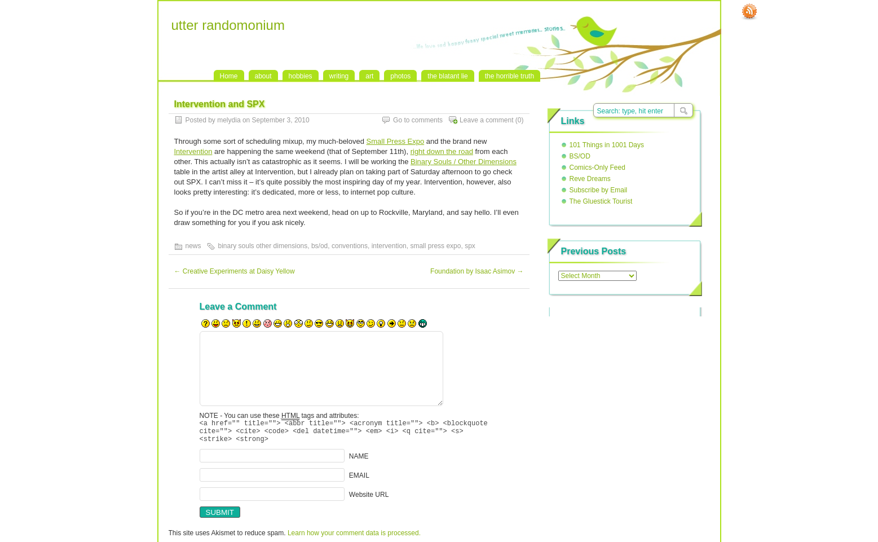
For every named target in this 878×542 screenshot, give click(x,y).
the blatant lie (447, 76)
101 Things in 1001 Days (607, 145)
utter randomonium (228, 25)
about (263, 76)
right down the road (442, 151)
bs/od (319, 246)
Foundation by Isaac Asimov (476, 271)
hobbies (300, 76)
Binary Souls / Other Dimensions (464, 161)
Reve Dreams (590, 179)
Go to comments (418, 120)
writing (339, 76)
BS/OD (580, 156)
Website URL (369, 500)
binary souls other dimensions (263, 246)
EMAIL (359, 480)
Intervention (193, 151)
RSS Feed (749, 12)
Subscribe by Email (599, 190)
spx (470, 246)
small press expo (435, 246)
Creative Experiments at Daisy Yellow (234, 271)
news (193, 246)
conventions (350, 246)
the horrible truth (509, 76)
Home (229, 76)
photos (400, 76)
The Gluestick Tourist (601, 201)
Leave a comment (486, 120)
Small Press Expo (396, 141)
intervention (389, 246)
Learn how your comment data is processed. (354, 538)
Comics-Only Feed (597, 167)
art (369, 76)
